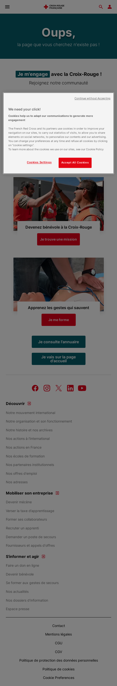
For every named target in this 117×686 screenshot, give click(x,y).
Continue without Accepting (92, 98)
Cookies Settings (39, 162)
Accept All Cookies (75, 162)
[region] (58, 133)
